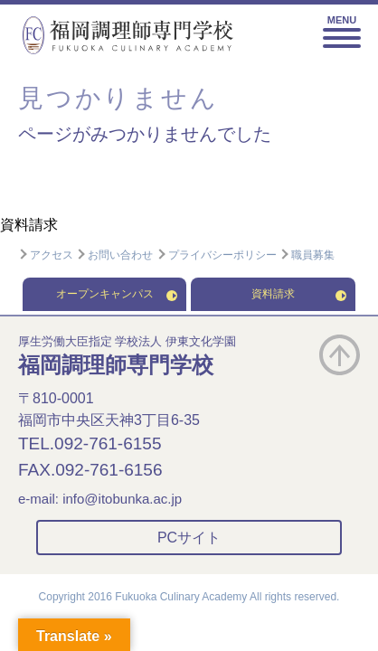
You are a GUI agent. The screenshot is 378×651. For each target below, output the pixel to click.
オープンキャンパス (117, 294)
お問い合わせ (114, 255)
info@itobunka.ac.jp (122, 498)
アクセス (45, 255)
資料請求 (29, 224)
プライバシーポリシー (216, 255)
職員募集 (307, 255)
